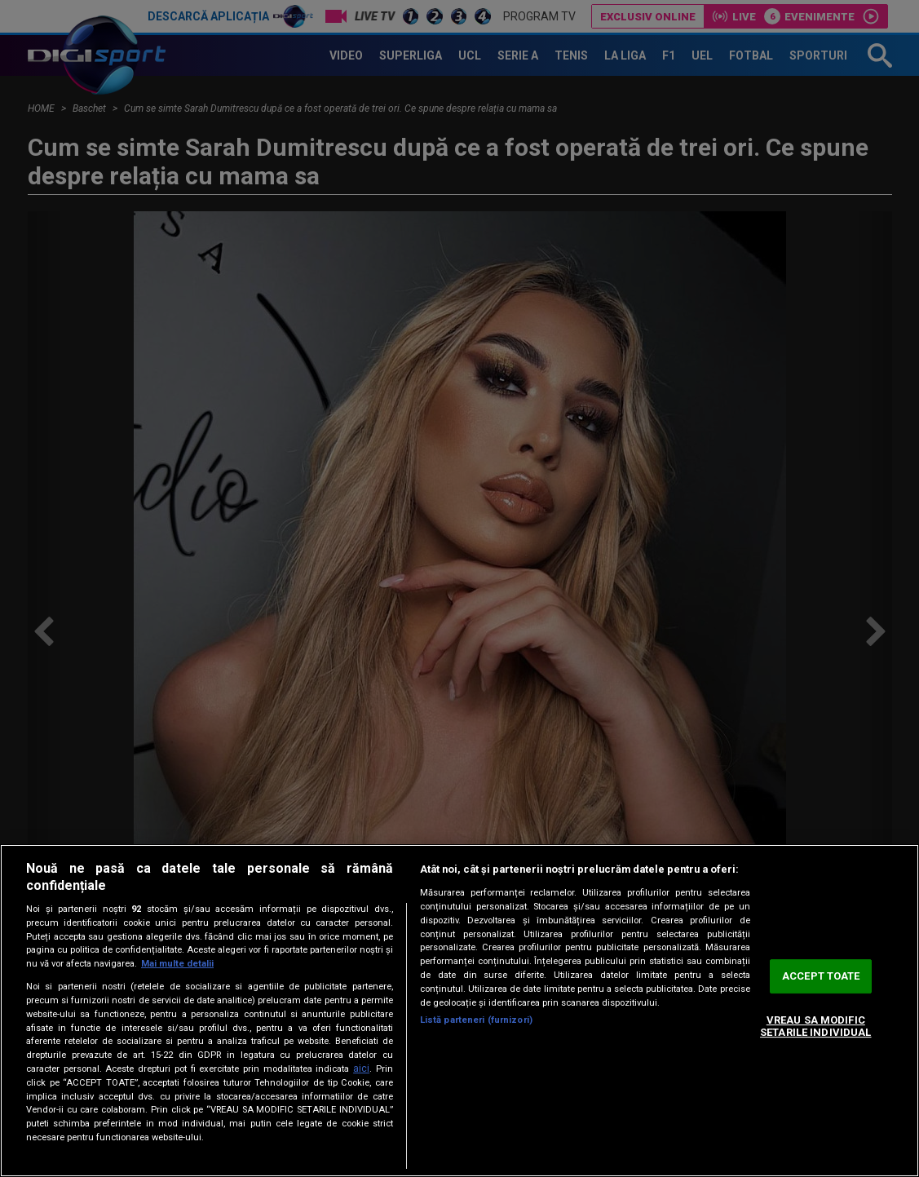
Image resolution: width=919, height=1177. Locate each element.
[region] (459, 1010)
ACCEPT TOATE (821, 976)
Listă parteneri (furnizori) (476, 1020)
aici (361, 1068)
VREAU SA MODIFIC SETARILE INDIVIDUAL (815, 1026)
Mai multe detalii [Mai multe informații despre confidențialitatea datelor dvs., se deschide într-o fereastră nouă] (177, 963)
